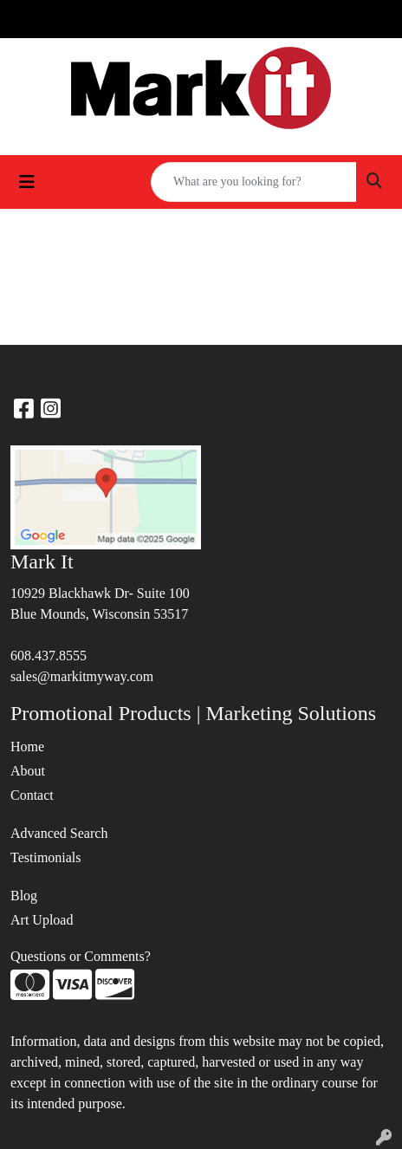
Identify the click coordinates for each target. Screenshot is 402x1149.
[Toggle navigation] (27, 182)
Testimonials (45, 857)
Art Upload (41, 919)
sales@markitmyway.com (81, 676)
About (27, 770)
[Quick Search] (254, 182)
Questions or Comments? (80, 956)
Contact (32, 795)
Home (27, 746)
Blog (23, 895)
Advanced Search (58, 833)
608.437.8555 (48, 655)
